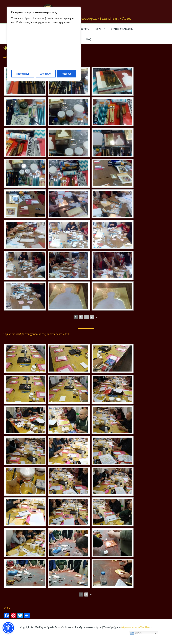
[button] (8, 628)
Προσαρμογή (23, 73)
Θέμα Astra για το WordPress (136, 627)
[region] (44, 44)
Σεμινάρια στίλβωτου (150, 29)
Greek (136, 633)
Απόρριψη (45, 73)
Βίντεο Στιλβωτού (119, 28)
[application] (100, 29)
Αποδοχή (66, 73)
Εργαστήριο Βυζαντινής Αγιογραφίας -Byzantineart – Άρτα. (86, 18)
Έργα (97, 29)
